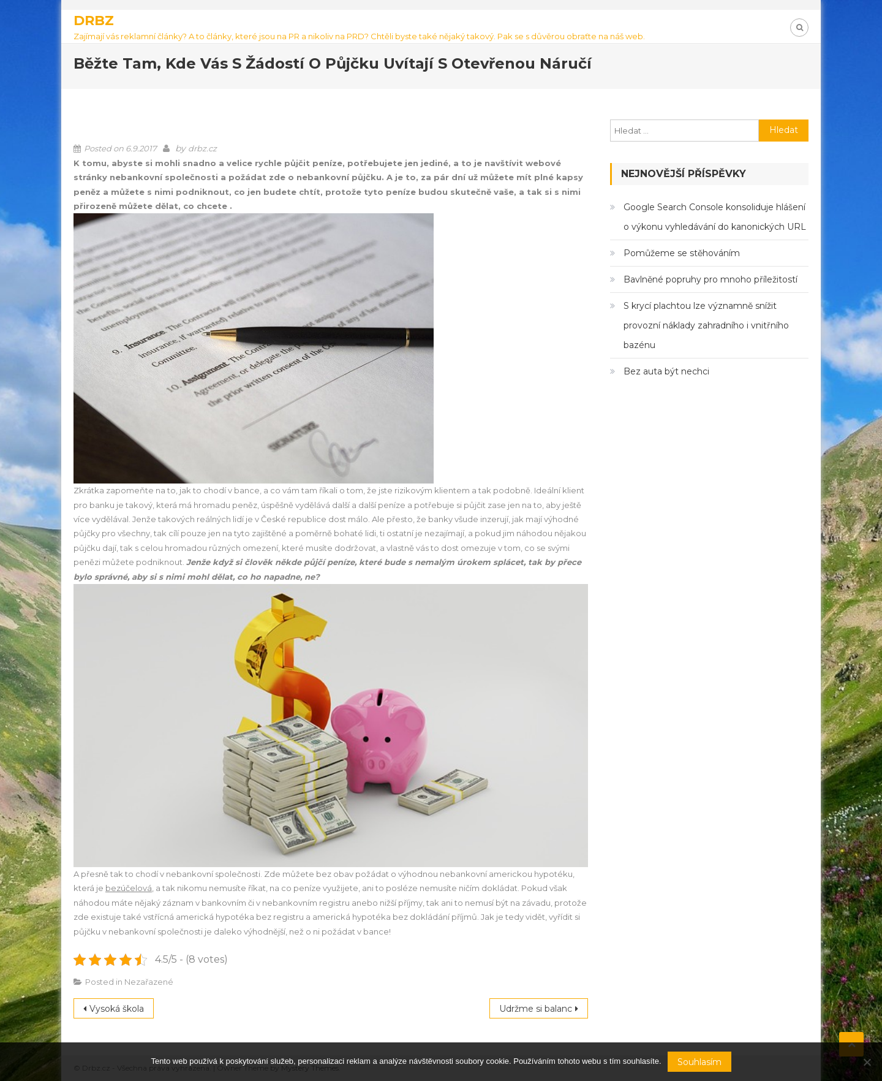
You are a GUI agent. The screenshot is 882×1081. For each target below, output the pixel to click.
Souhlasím (699, 1062)
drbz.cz (202, 148)
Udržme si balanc (535, 1008)
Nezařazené (148, 982)
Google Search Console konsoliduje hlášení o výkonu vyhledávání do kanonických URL (715, 217)
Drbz (94, 20)
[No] (867, 1062)
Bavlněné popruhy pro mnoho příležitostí (710, 279)
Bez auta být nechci (666, 371)
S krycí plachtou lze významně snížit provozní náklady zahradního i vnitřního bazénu (706, 325)
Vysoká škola (116, 1008)
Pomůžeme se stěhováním (682, 253)
